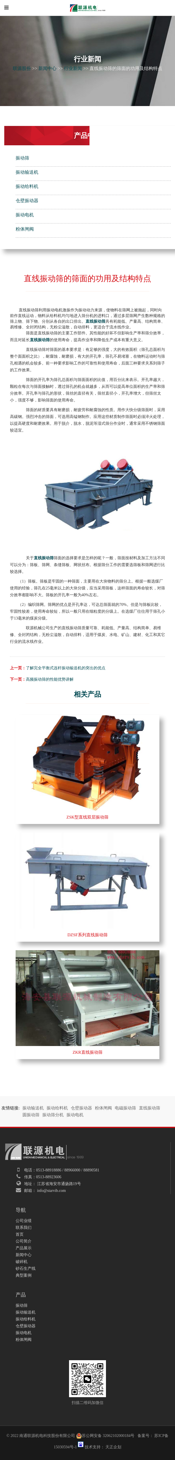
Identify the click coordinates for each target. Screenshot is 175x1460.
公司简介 (24, 1241)
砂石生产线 (26, 1268)
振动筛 (22, 158)
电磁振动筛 (125, 1108)
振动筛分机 (53, 1115)
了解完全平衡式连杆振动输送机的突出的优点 (65, 668)
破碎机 (22, 1262)
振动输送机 (27, 172)
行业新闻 (73, 68)
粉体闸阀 (25, 229)
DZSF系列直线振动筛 (87, 935)
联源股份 (22, 68)
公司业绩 (24, 1221)
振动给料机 (27, 186)
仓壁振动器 (27, 200)
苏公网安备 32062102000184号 (105, 1436)
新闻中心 (47, 68)
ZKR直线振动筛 (88, 1052)
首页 (20, 1234)
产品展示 (24, 1248)
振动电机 (25, 214)
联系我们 (24, 1227)
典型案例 (24, 1275)
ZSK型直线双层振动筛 (87, 817)
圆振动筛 (30, 1115)
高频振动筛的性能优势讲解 (50, 679)
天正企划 (113, 1447)
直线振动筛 (149, 1108)
